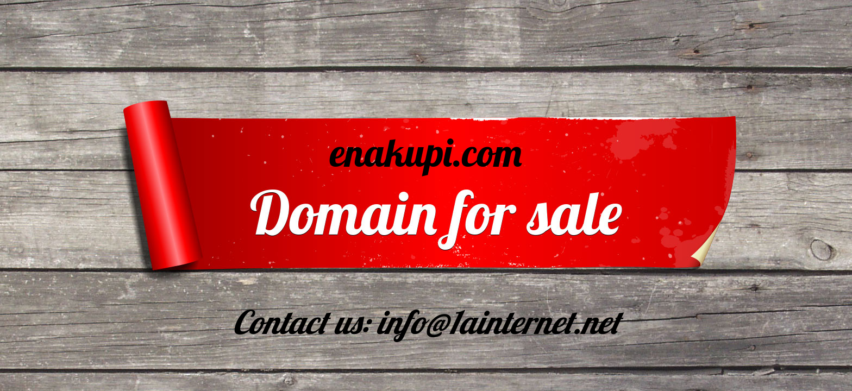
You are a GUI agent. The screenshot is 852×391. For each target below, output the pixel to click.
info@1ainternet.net (498, 321)
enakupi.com (426, 152)
